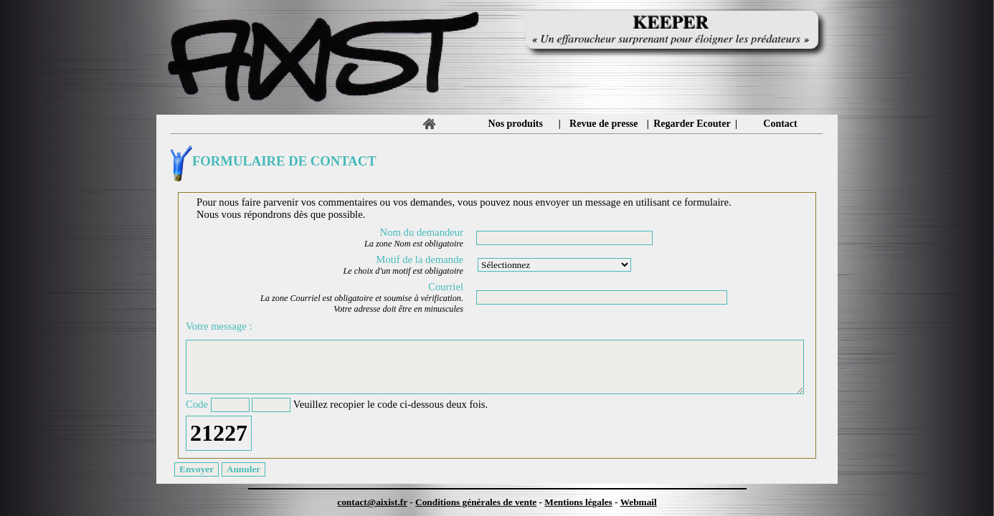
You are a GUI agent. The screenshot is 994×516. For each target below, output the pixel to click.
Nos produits (515, 123)
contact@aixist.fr (372, 502)
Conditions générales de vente (475, 502)
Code (197, 404)
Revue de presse (603, 123)
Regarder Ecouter (691, 123)
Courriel (445, 286)
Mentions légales (578, 502)
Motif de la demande (419, 259)
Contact (780, 123)
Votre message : (219, 326)
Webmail (638, 502)
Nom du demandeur (421, 232)
